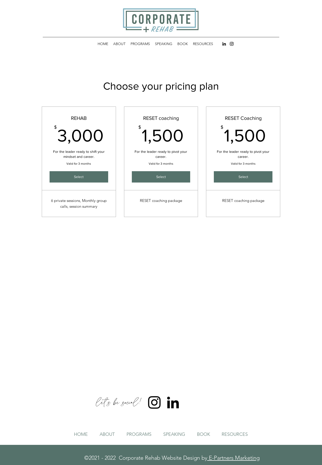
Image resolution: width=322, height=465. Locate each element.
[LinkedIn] (224, 43)
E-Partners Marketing (233, 457)
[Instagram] (231, 43)
